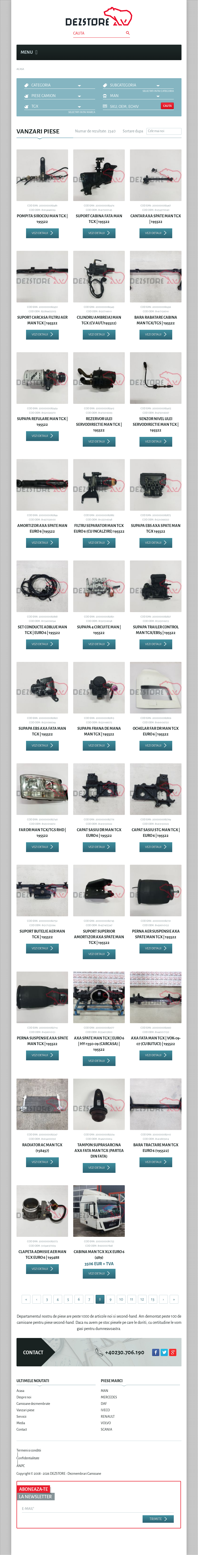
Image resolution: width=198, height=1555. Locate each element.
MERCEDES (109, 1397)
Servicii (21, 1416)
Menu (29, 52)
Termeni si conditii (28, 1450)
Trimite (156, 1519)
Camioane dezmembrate (33, 1404)
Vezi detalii (40, 233)
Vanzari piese (25, 1410)
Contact (21, 1429)
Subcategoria (123, 85)
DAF (104, 1404)
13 (152, 1299)
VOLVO (106, 1423)
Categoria (41, 85)
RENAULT (108, 1416)
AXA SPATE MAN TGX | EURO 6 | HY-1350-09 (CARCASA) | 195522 (99, 1044)
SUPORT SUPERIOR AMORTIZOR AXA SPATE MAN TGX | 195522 (99, 937)
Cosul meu (175, 52)
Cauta (167, 105)
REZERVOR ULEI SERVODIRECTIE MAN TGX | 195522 (99, 424)
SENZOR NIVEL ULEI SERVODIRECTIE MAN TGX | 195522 (156, 424)
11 (131, 1299)
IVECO (105, 1410)
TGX (34, 106)
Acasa (20, 1391)
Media (20, 1423)
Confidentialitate (27, 1458)
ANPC (20, 1466)
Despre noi (23, 1397)
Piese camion (43, 96)
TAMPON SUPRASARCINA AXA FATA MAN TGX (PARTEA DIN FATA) (99, 1150)
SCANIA (106, 1429)
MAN (114, 96)
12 (142, 1299)
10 (121, 1299)
